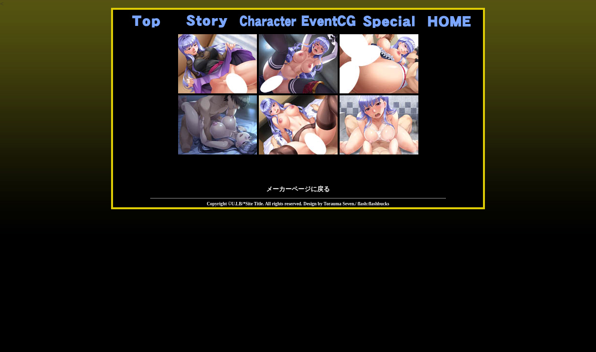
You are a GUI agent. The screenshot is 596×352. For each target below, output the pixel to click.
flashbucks (379, 203)
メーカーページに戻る (298, 189)
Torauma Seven (338, 203)
